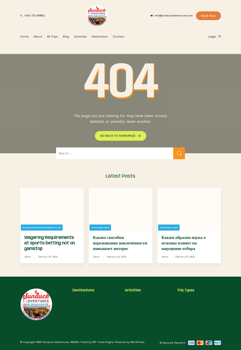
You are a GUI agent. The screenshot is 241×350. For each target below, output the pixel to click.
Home (24, 36)
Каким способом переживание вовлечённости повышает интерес (120, 243)
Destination (100, 36)
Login (212, 36)
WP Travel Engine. (103, 342)
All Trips (52, 36)
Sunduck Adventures (56, 342)
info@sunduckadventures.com (173, 15)
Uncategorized (100, 227)
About (38, 36)
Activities (80, 36)
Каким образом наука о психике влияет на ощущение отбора (184, 243)
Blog (66, 36)
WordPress (137, 342)
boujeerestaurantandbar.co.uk (42, 227)
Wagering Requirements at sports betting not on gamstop (49, 243)
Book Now (208, 16)
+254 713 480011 (34, 15)
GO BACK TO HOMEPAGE (118, 136)
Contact (118, 36)
